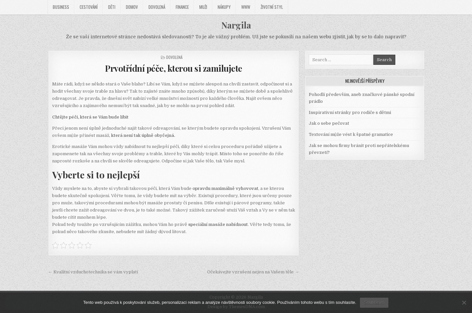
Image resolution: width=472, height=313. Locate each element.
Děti (111, 7)
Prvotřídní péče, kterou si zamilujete (173, 68)
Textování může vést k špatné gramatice (351, 134)
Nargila (236, 25)
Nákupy (224, 7)
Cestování (89, 7)
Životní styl (272, 7)
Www (245, 7)
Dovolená (156, 7)
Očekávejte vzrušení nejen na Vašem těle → (253, 271)
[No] (464, 302)
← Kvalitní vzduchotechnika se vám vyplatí (93, 271)
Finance (182, 7)
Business (61, 7)
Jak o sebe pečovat (329, 123)
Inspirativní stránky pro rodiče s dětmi (350, 112)
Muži (203, 7)
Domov (132, 7)
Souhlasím (374, 302)
